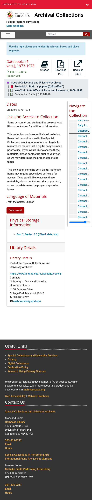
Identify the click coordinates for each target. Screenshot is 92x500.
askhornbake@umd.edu (27, 301)
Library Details (23, 247)
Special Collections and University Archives (36, 82)
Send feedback (15, 25)
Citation (44, 66)
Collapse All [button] (15, 210)
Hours (8, 448)
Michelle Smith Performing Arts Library (27, 469)
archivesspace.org (34, 389)
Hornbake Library (15, 422)
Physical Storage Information (25, 222)
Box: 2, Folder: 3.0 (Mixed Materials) (37, 234)
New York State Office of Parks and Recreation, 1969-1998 (48, 90)
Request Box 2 (78, 67)
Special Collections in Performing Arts (27, 454)
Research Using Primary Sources (26, 371)
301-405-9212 (13, 440)
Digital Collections (18, 363)
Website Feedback (38, 396)
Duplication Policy (17, 367)
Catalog (11, 359)
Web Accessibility (15, 396)
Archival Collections (59, 15)
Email (8, 444)
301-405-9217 (13, 484)
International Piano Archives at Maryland (28, 458)
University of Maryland (19, 4)
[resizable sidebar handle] (79, 222)
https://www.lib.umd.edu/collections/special (36, 273)
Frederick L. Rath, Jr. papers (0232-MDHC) (39, 86)
